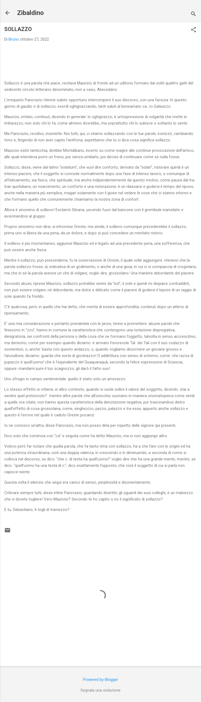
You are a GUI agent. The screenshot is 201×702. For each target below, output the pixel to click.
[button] (193, 30)
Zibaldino (30, 13)
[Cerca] (193, 14)
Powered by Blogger (100, 679)
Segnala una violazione (100, 690)
